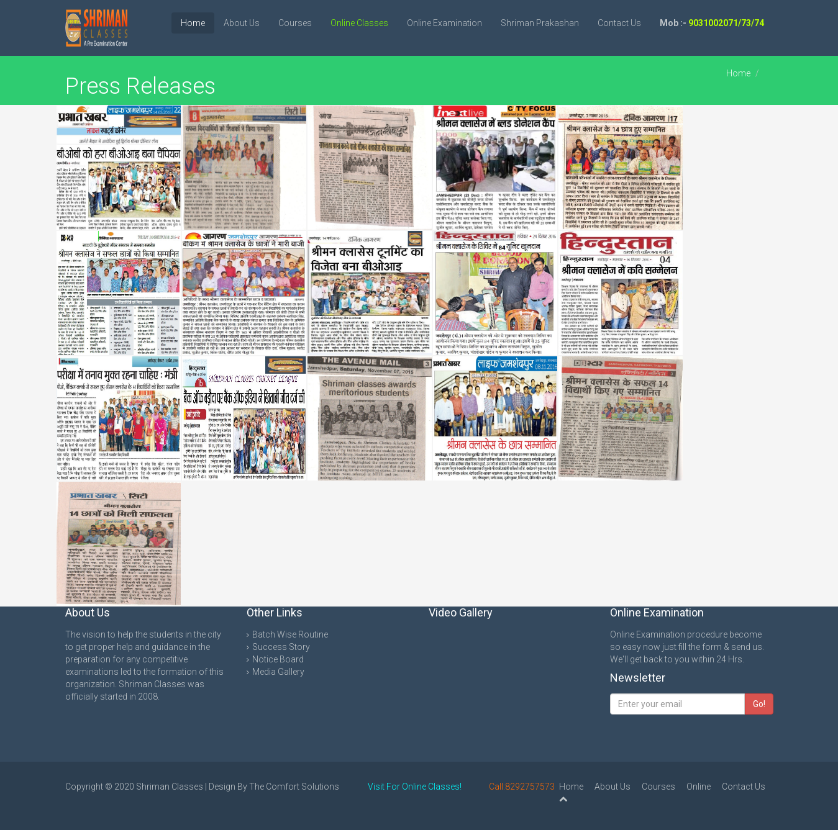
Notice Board (278, 659)
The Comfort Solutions (294, 787)
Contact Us (619, 23)
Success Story (281, 647)
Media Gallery (278, 672)
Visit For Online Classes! (415, 787)
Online (698, 787)
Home (193, 23)
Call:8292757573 (522, 787)
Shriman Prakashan (540, 23)
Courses (295, 23)
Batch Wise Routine (290, 634)
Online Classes (359, 23)
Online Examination (444, 23)
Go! (759, 704)
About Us (242, 23)
